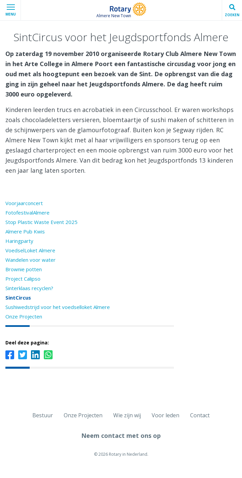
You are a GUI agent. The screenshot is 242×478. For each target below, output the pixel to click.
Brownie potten (23, 269)
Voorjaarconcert (24, 203)
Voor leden (165, 415)
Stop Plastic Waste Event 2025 (41, 222)
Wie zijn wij (127, 415)
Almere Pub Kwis (25, 231)
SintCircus (18, 297)
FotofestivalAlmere (27, 212)
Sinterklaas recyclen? (29, 288)
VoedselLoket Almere (30, 250)
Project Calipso (22, 278)
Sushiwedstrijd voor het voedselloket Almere (57, 307)
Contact (200, 415)
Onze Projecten (23, 316)
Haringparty (19, 240)
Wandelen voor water (30, 259)
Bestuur (42, 415)
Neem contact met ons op (121, 435)
